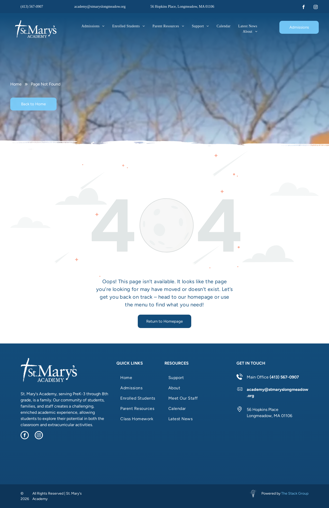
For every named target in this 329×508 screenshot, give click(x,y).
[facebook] (303, 7)
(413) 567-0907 (32, 6)
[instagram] (316, 7)
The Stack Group (294, 493)
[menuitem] (93, 26)
